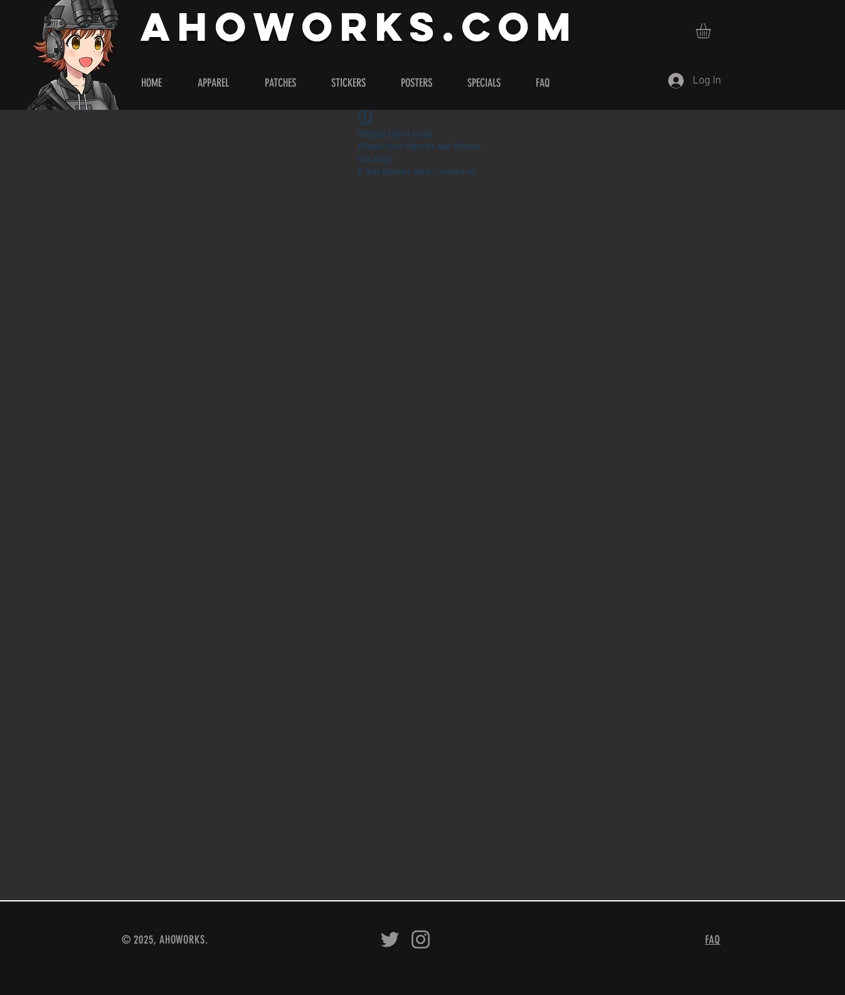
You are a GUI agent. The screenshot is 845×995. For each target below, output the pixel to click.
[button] (712, 30)
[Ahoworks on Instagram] (420, 939)
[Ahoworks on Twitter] (390, 939)
